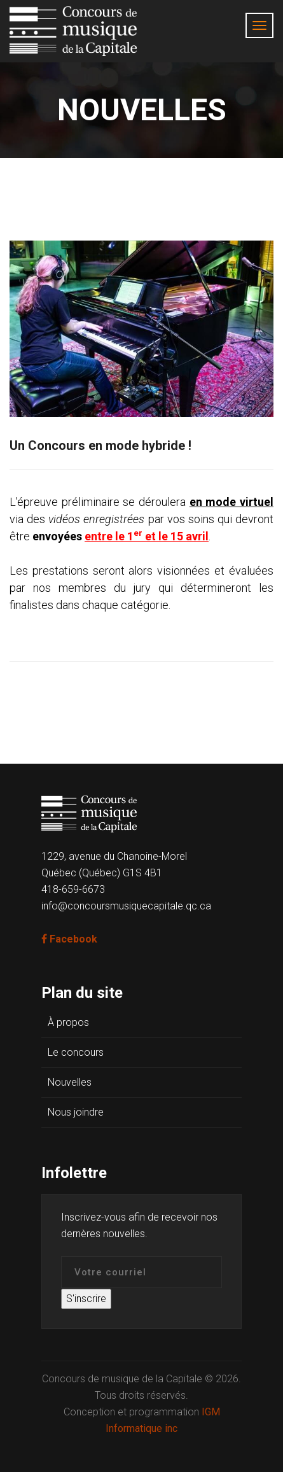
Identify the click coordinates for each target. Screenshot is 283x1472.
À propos (68, 1022)
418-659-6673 (73, 889)
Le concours (76, 1052)
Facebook (69, 939)
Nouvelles (70, 1082)
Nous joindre (76, 1112)
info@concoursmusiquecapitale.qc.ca (126, 906)
